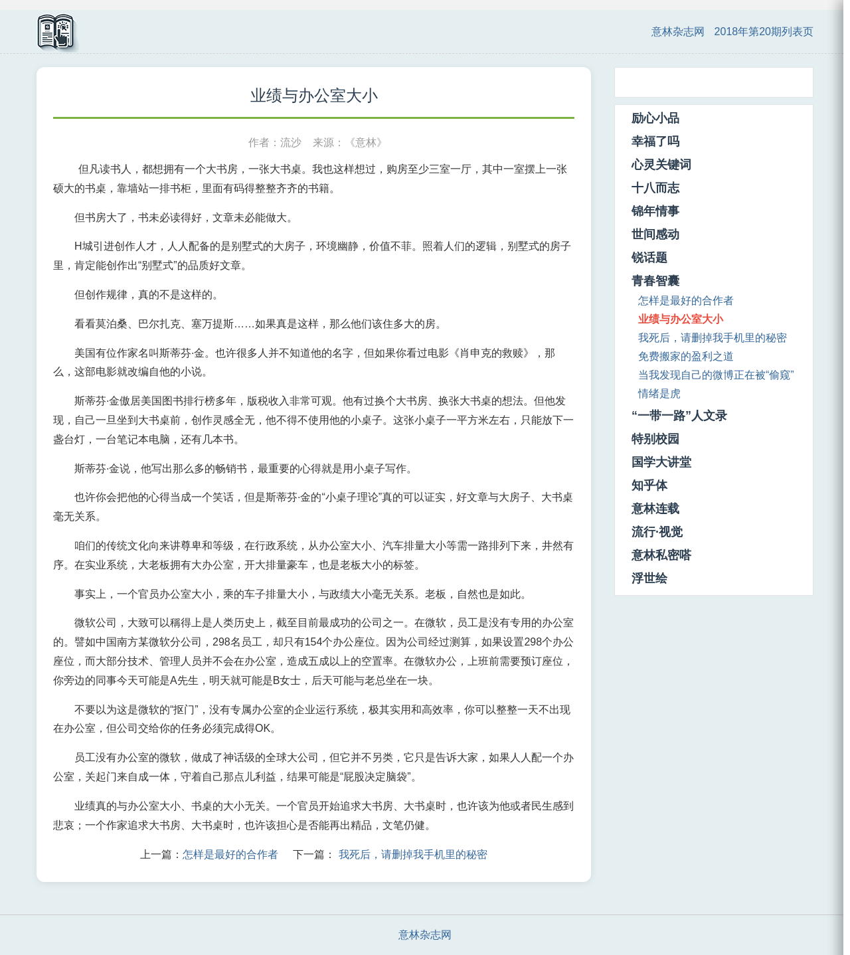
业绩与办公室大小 (680, 319)
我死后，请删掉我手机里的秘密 (413, 854)
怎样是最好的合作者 (230, 854)
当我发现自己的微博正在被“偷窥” (716, 375)
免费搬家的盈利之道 (686, 356)
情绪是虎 (659, 393)
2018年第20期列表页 (764, 31)
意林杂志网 (678, 31)
